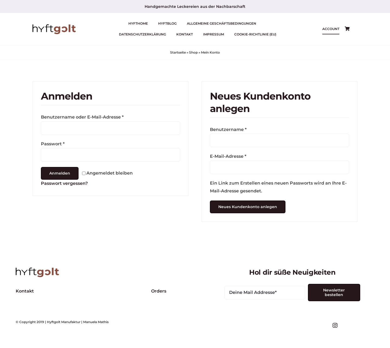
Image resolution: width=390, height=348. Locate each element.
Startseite (178, 52)
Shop (193, 52)
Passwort (53, 143)
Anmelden (59, 173)
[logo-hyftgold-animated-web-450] (54, 26)
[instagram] (335, 325)
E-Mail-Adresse (228, 156)
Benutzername (228, 129)
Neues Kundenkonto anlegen (247, 206)
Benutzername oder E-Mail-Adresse (82, 117)
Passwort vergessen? (64, 183)
